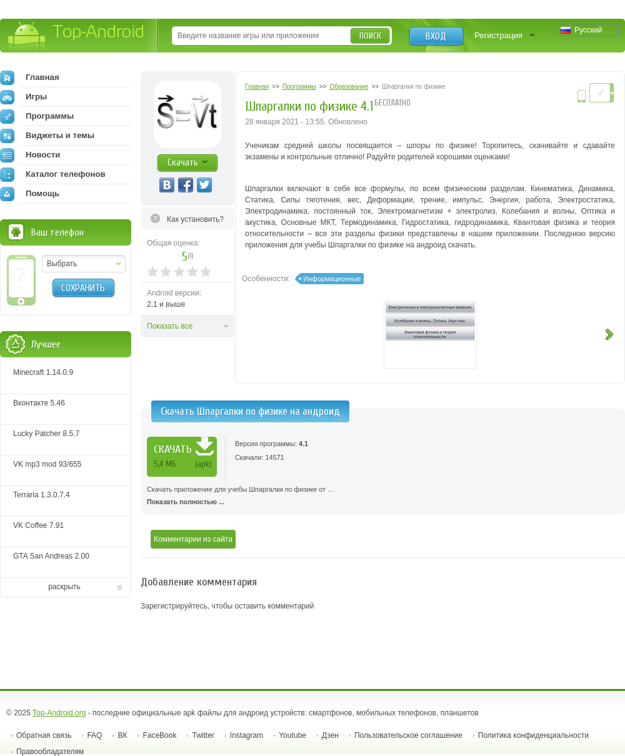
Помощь (29, 193)
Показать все (169, 326)
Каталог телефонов (53, 174)
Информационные (332, 278)
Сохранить (83, 288)
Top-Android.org (59, 713)
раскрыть (64, 586)
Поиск (370, 36)
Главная (29, 77)
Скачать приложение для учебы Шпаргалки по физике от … (383, 496)
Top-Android (76, 36)
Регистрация (498, 35)
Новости (30, 155)
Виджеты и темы (47, 135)
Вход (436, 36)
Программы (37, 116)
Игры (23, 96)
